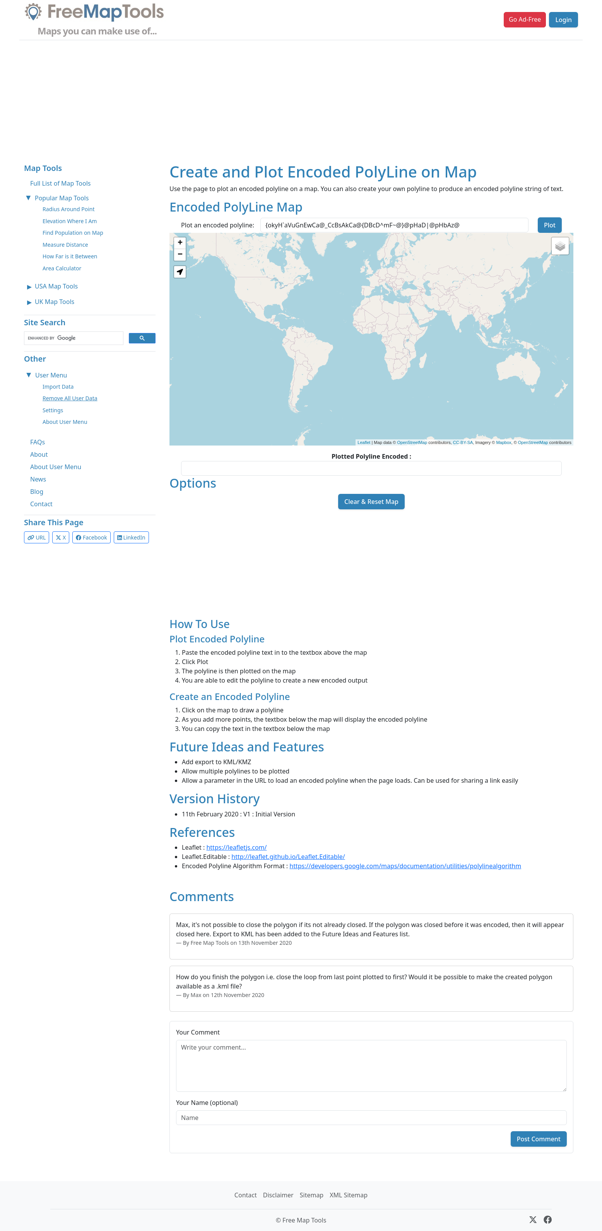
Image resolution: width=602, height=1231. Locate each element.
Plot (550, 225)
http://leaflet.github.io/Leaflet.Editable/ (288, 856)
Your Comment (198, 1032)
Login (563, 19)
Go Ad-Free (525, 19)
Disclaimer (278, 1195)
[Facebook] (548, 1220)
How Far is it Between (70, 256)
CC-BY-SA (463, 442)
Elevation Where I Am (70, 221)
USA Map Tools (56, 286)
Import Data (58, 386)
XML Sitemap (349, 1195)
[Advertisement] (301, 98)
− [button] (180, 255)
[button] (180, 272)
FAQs (37, 442)
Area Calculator (62, 268)
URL (36, 537)
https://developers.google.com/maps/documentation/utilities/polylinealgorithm (405, 866)
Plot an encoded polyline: (217, 225)
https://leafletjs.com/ (236, 847)
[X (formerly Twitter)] (533, 1220)
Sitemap (312, 1195)
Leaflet (363, 442)
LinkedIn (131, 537)
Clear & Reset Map (371, 501)
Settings (53, 410)
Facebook (91, 537)
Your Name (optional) (207, 1102)
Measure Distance (65, 244)
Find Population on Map (73, 232)
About (39, 454)
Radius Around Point (69, 209)
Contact (41, 504)
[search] (73, 338)
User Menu (51, 375)
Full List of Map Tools (60, 183)
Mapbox (503, 442)
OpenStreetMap (412, 442)
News (38, 479)
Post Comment (539, 1139)
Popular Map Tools (62, 198)
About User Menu (65, 421)
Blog (36, 491)
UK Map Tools (54, 301)
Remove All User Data (70, 398)
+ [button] (180, 243)
